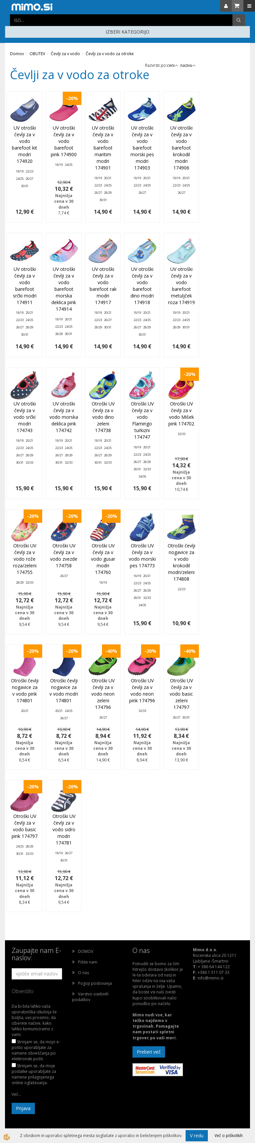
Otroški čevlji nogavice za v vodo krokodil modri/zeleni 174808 (181, 562)
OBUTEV (37, 54)
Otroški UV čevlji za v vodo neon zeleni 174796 (103, 693)
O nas (83, 972)
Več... (16, 1094)
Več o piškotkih (228, 1135)
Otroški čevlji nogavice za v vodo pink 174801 (25, 690)
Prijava (23, 1108)
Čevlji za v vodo (65, 54)
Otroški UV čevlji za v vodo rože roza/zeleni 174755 (25, 558)
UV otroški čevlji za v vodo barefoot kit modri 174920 (24, 144)
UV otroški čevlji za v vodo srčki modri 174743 (25, 416)
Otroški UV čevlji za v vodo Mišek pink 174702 (181, 413)
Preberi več (149, 1052)
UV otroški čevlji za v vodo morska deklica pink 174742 (63, 416)
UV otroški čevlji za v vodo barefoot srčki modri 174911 (25, 285)
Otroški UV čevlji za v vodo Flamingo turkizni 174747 (142, 420)
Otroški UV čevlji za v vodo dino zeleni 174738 (103, 416)
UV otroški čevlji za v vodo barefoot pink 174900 (64, 141)
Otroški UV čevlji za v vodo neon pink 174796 (142, 690)
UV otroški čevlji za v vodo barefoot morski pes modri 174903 (142, 148)
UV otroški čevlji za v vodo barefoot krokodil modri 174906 (181, 148)
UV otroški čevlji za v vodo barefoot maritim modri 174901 (103, 148)
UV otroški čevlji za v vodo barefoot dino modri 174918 (142, 285)
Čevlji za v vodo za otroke (110, 54)
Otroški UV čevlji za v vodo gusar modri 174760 (103, 558)
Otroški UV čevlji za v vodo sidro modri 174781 (63, 829)
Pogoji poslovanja (95, 983)
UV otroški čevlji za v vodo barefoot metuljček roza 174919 (181, 285)
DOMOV (85, 951)
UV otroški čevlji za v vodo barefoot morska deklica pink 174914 (63, 289)
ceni (172, 65)
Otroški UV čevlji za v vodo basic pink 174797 (25, 826)
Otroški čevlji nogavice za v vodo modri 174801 (63, 690)
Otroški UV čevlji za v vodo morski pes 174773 (142, 555)
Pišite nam (87, 962)
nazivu (188, 65)
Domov (17, 54)
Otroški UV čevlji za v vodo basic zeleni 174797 (181, 693)
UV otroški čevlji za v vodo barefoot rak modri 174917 (103, 285)
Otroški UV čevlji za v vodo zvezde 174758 (63, 555)
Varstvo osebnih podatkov (90, 996)
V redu (197, 1135)
